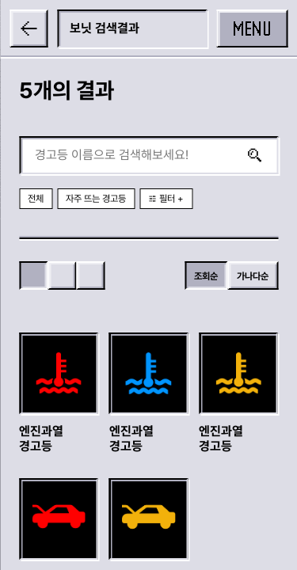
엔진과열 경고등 (41, 439)
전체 (36, 198)
